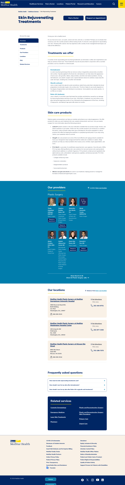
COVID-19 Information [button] (53, 434)
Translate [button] (52, 461)
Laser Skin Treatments (58, 410)
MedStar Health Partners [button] (53, 447)
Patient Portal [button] (70, 4)
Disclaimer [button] (83, 434)
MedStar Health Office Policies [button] (89, 445)
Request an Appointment (54, 220)
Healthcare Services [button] (36, 4)
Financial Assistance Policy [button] (88, 439)
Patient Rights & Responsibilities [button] (90, 453)
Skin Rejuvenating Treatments (48, 11)
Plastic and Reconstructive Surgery (91, 401)
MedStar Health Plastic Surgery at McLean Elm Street (67, 338)
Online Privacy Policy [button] (52, 450)
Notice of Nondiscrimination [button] (88, 447)
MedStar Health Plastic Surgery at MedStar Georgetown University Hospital (66, 293)
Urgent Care (83, 417)
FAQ (21, 60)
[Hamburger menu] (121, 4)
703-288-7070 (99, 344)
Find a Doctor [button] (50, 4)
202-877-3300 (99, 323)
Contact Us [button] (50, 478)
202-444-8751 (99, 299)
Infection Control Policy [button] (87, 442)
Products (22, 48)
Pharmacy (54, 415)
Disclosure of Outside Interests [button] (55, 436)
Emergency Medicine (58, 405)
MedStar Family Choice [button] (53, 445)
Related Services (25, 64)
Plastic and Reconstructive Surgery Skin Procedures (91, 406)
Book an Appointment (98, 252)
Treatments (23, 45)
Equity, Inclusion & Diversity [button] (88, 436)
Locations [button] (60, 4)
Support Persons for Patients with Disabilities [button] (94, 458)
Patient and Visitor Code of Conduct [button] (91, 450)
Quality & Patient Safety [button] (87, 455)
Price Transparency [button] (52, 455)
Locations (23, 56)
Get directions (97, 292)
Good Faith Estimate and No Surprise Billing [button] (59, 442)
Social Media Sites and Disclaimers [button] (56, 458)
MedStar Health (22, 11)
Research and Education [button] (85, 4)
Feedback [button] (49, 439)
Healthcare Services (33, 11)
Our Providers (24, 52)
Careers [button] (98, 4)
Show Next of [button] (77, 271)
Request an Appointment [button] (95, 18)
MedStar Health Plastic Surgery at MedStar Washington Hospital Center (66, 317)
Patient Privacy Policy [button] (52, 453)
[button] (113, 4)
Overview (23, 41)
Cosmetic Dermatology (58, 401)
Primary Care (83, 412)
